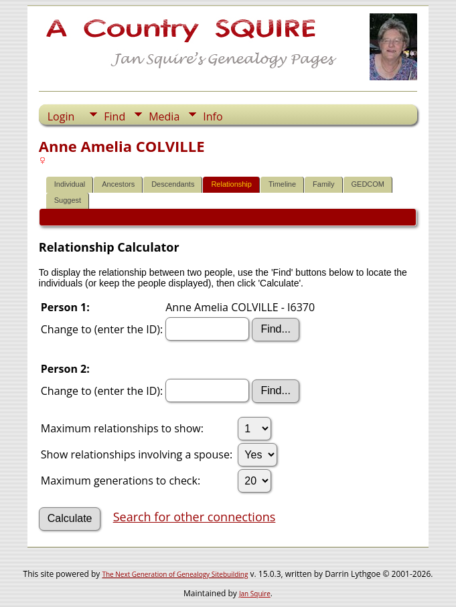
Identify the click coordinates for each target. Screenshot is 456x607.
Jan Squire (255, 593)
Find (114, 116)
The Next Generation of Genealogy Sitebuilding (175, 574)
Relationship (231, 184)
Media (164, 116)
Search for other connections (194, 517)
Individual (69, 184)
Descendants (172, 184)
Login (61, 116)
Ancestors (118, 184)
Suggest (67, 200)
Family (323, 184)
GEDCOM (368, 184)
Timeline (282, 184)
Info (212, 116)
